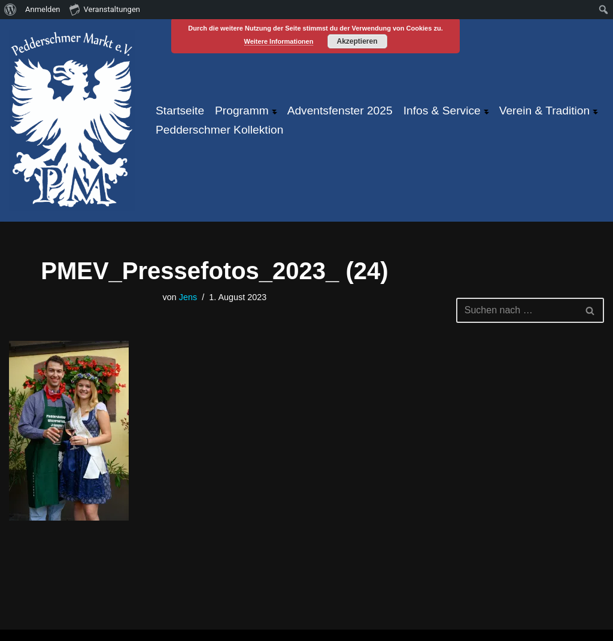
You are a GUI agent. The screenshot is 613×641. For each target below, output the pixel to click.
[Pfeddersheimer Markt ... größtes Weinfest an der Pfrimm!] (72, 120)
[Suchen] (516, 310)
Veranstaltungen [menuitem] (104, 9)
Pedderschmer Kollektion (219, 129)
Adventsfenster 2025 (340, 110)
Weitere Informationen (279, 41)
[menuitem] (10, 9)
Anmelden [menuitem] (42, 9)
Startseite (180, 110)
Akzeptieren (356, 41)
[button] (274, 111)
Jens (188, 297)
